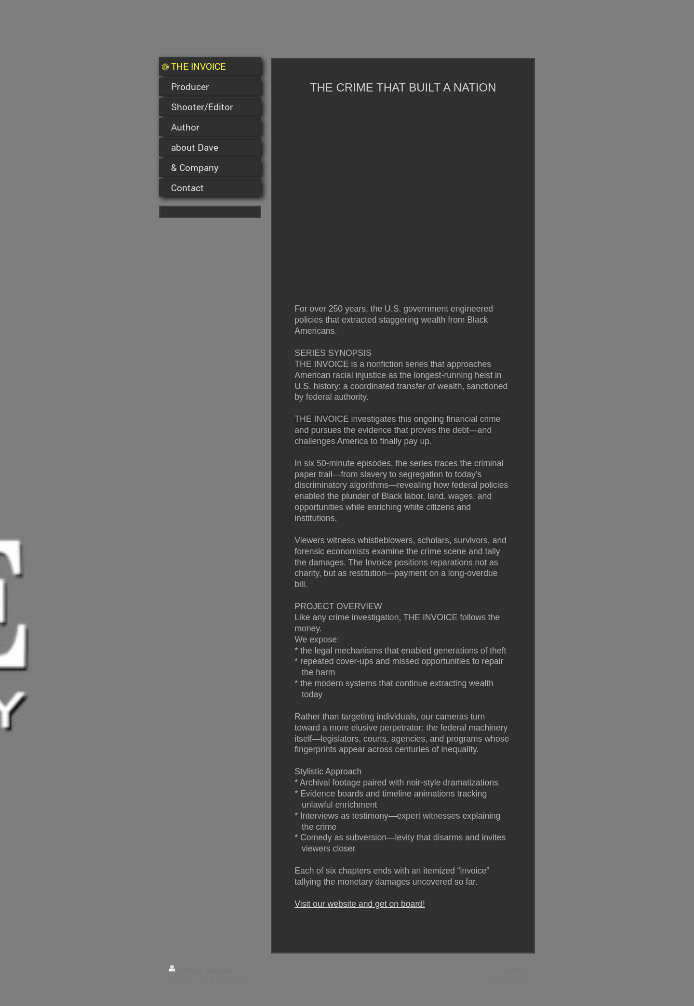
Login (515, 969)
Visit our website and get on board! (359, 904)
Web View (506, 980)
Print (184, 969)
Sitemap (219, 969)
